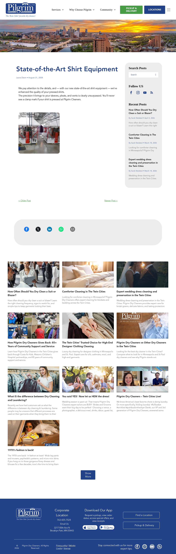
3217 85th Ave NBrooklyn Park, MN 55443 (62, 529)
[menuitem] (58, 10)
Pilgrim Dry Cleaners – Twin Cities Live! (139, 396)
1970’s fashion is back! (21, 450)
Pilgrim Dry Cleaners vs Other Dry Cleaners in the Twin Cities (141, 344)
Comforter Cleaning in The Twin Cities (83, 291)
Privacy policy (61, 545)
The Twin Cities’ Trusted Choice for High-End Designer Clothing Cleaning (87, 344)
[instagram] (138, 93)
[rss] (151, 93)
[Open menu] (168, 10)
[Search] (143, 75)
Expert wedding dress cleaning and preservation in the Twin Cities (143, 162)
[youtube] (144, 93)
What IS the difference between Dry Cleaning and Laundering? (33, 398)
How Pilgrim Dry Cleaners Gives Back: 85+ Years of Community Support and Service (32, 344)
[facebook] (131, 93)
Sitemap (67, 548)
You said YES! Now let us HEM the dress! (85, 396)
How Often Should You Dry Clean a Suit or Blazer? (32, 293)
